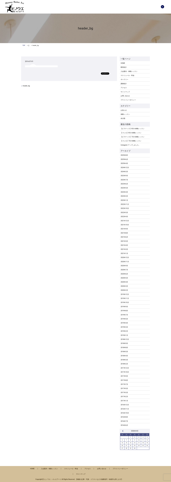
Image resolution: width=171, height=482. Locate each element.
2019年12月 (125, 294)
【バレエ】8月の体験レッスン (131, 133)
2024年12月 (125, 167)
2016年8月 (124, 417)
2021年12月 (125, 221)
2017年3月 (124, 392)
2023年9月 (124, 175)
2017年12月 (125, 368)
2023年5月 (124, 188)
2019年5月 (124, 319)
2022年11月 (125, 204)
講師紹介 (120, 7)
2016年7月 (124, 421)
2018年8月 (124, 347)
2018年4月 (124, 356)
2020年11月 (125, 262)
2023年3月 (124, 196)
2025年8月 (124, 155)
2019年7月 (124, 315)
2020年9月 (124, 266)
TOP (23, 45)
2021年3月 (124, 249)
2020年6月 (124, 274)
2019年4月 (124, 323)
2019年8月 (124, 311)
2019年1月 (124, 335)
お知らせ (63, 7)
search (162, 6)
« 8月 (123, 431)
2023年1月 (124, 200)
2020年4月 (124, 282)
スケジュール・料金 (97, 7)
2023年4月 (124, 192)
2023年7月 (124, 180)
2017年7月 (124, 384)
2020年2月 (124, 290)
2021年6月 (124, 237)
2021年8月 (124, 233)
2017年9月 (124, 376)
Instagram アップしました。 (130, 145)
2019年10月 (125, 302)
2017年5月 (124, 388)
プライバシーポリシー (128, 100)
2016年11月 (125, 409)
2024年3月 (124, 171)
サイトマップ (125, 92)
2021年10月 (125, 225)
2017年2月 (124, 396)
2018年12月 (125, 339)
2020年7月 (124, 270)
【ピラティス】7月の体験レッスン (132, 137)
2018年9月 (124, 343)
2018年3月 (124, 360)
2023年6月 (124, 184)
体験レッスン (125, 114)
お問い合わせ (152, 7)
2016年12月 (125, 405)
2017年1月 (124, 401)
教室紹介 (110, 7)
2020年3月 (124, 286)
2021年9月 (124, 229)
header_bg (26, 86)
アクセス (141, 7)
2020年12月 (125, 257)
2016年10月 (125, 413)
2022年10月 (125, 208)
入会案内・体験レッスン (77, 7)
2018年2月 (124, 364)
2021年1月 (124, 253)
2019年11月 (125, 298)
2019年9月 (124, 306)
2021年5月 (124, 241)
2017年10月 (125, 372)
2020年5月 (124, 278)
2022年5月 (124, 212)
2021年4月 (124, 245)
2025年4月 (124, 163)
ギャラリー (130, 7)
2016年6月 (124, 425)
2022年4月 (124, 216)
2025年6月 (124, 159)
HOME (123, 63)
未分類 (123, 118)
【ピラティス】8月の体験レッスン (132, 128)
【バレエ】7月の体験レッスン (131, 141)
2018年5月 (124, 351)
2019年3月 (124, 327)
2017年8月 (124, 380)
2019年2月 (124, 331)
